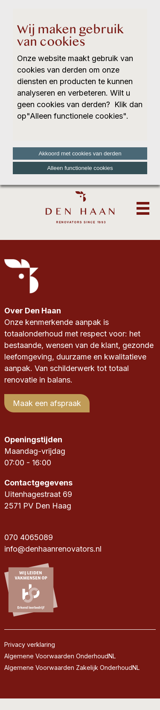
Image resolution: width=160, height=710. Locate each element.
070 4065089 (28, 537)
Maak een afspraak (47, 403)
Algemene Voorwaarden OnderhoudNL (60, 656)
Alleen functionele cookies (80, 168)
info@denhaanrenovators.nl (53, 548)
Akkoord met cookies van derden (79, 153)
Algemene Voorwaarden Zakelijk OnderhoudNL (72, 667)
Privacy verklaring (29, 644)
